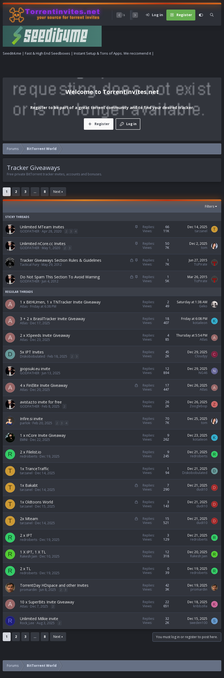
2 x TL (25, 568)
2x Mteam (29, 518)
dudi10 (201, 489)
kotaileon (200, 322)
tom (204, 247)
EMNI (24, 439)
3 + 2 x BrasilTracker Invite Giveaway (52, 318)
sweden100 (198, 622)
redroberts (28, 456)
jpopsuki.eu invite (35, 368)
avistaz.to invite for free (41, 402)
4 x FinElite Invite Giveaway (43, 385)
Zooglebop (198, 406)
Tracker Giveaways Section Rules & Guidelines (60, 260)
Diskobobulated (32, 356)
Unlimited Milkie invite (39, 618)
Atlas (24, 306)
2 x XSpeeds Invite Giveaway (45, 335)
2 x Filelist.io (30, 452)
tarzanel (201, 231)
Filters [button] (209, 206)
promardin (28, 589)
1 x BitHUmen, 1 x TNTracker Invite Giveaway (60, 302)
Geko (203, 306)
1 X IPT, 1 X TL (33, 552)
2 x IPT (26, 535)
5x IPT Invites (32, 352)
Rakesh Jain (28, 556)
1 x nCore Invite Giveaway (43, 435)
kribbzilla (200, 606)
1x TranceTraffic (34, 468)
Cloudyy (201, 356)
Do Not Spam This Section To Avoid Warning (60, 276)
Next (56, 191)
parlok (25, 423)
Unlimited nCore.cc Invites (43, 243)
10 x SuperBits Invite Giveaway (47, 602)
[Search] (211, 15)
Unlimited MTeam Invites (42, 226)
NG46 (203, 372)
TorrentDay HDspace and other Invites (54, 585)
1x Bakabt (29, 485)
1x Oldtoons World (36, 502)
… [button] (35, 191)
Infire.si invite (31, 418)
